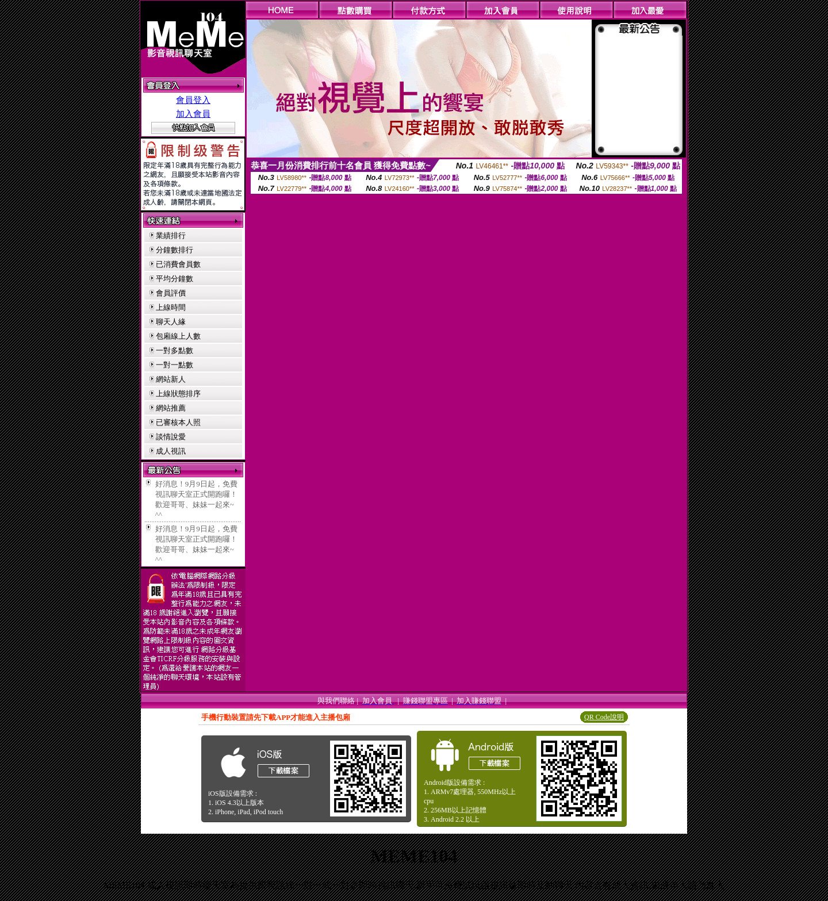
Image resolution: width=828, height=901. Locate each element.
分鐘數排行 (174, 250)
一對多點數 (174, 350)
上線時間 (171, 307)
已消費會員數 (178, 264)
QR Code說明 (604, 717)
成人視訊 (171, 451)
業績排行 (171, 235)
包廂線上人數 (178, 336)
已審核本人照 (178, 422)
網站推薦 (171, 408)
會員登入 (193, 100)
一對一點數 (174, 365)
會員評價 (171, 293)
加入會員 (193, 113)
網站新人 (171, 379)
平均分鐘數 (174, 278)
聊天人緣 (171, 321)
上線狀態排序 (178, 393)
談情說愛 (171, 436)
